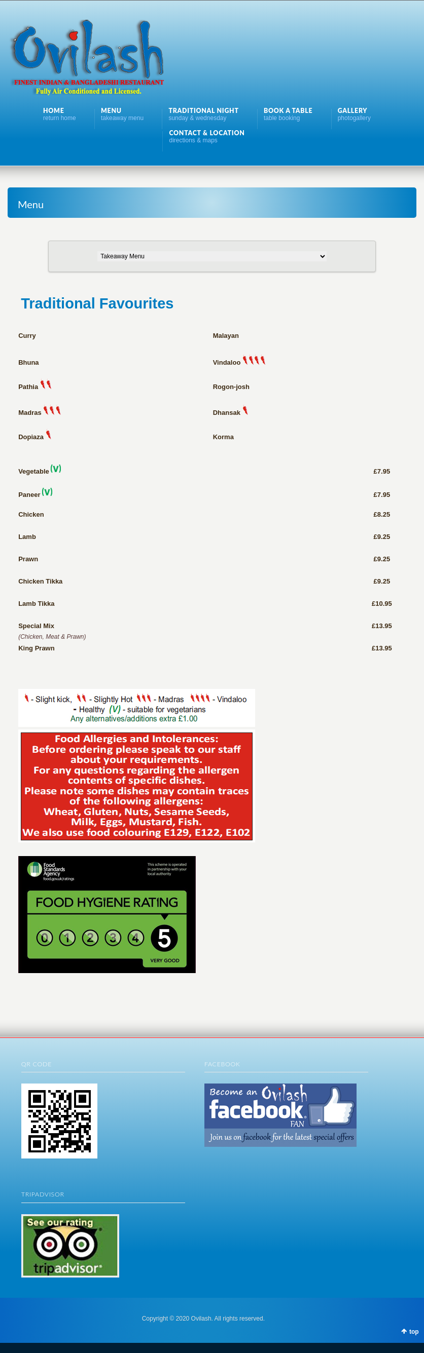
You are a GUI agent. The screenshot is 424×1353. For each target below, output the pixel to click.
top (414, 1331)
